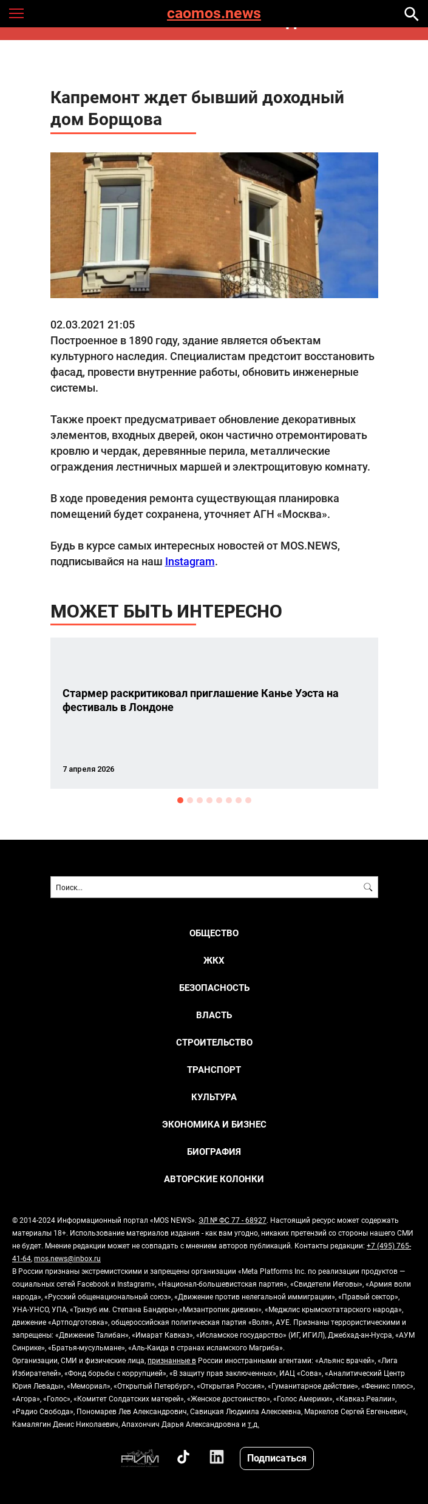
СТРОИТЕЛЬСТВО (214, 1042)
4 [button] (209, 800)
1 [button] (180, 800)
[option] (214, 713)
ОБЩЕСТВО (214, 932)
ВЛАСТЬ (214, 1014)
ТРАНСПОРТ (214, 1069)
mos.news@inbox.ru (67, 1258)
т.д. (253, 1424)
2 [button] (190, 800)
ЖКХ (214, 960)
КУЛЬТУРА (214, 1096)
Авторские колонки (214, 1178)
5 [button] (219, 800)
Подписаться (277, 1457)
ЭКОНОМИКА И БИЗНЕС (214, 1124)
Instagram (190, 561)
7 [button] (239, 800)
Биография (214, 1151)
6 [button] (229, 800)
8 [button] (248, 800)
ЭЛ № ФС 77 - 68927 (233, 1220)
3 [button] (200, 800)
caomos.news (214, 13)
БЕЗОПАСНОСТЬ (214, 987)
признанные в (172, 1360)
